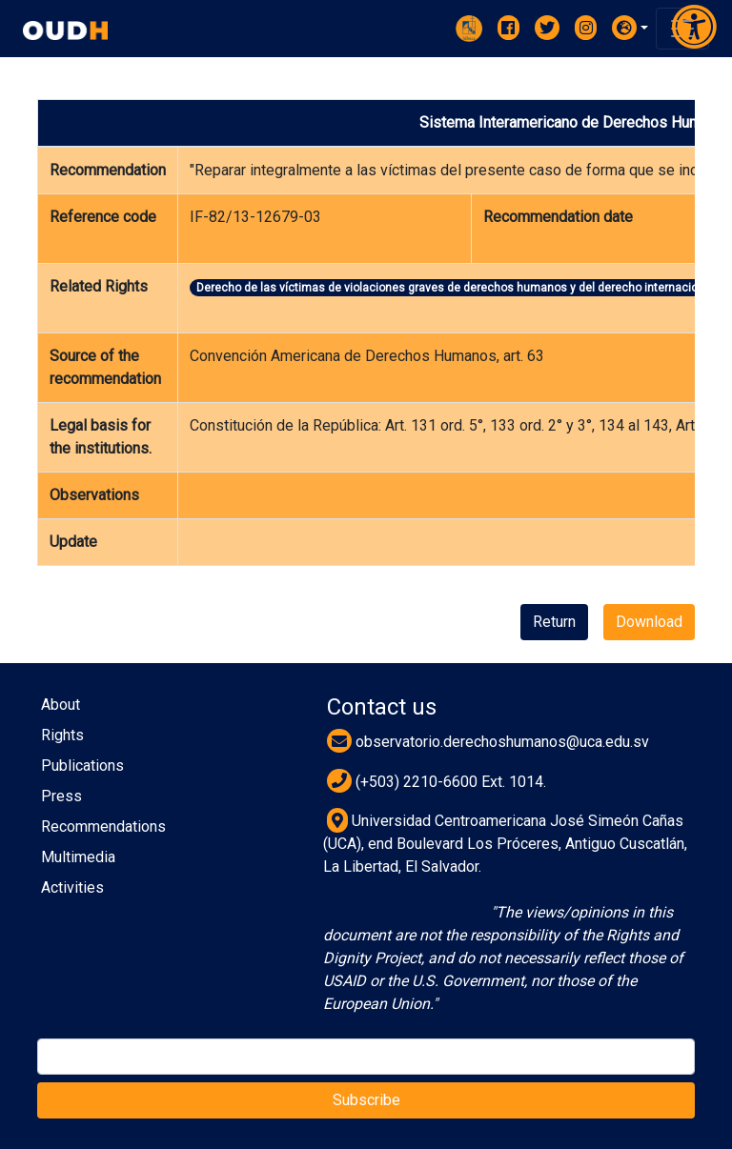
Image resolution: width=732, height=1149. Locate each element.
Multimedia (78, 857)
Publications (82, 765)
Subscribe (366, 1100)
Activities (72, 887)
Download (649, 622)
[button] (630, 28)
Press (61, 796)
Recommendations (103, 826)
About (60, 704)
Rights (62, 735)
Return (554, 622)
